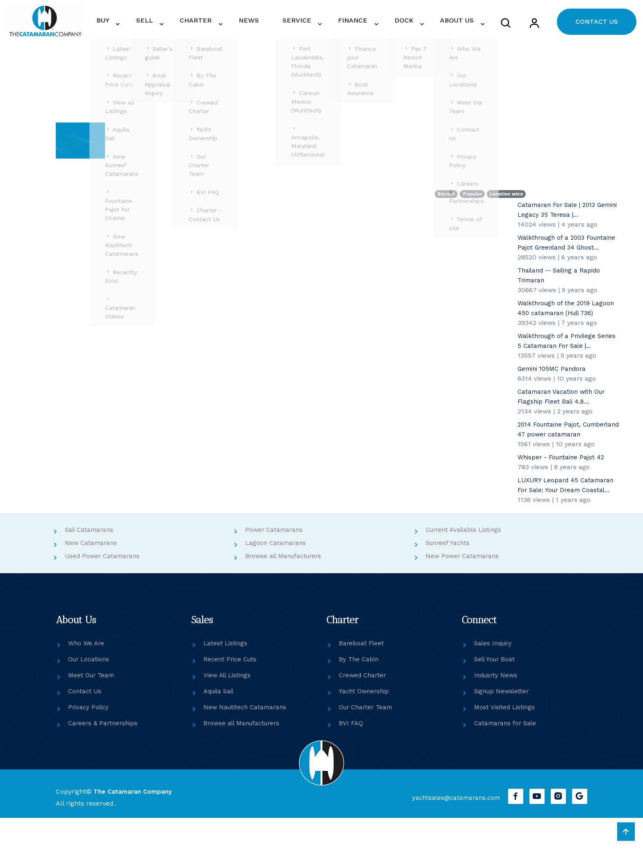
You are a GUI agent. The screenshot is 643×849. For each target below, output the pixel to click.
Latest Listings (226, 675)
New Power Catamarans (464, 587)
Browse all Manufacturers (286, 587)
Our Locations (90, 691)
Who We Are (87, 675)
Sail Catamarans (90, 561)
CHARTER (244, 27)
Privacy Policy (89, 738)
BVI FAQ (351, 754)
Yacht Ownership (365, 722)
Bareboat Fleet (362, 675)
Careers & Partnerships (104, 754)
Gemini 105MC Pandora (554, 390)
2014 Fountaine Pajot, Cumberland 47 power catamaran (553, 456)
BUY (167, 27)
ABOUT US (459, 27)
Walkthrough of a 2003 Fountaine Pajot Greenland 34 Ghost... (564, 259)
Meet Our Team (92, 707)
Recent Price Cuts (231, 691)
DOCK (414, 27)
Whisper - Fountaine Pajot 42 (563, 489)
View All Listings (228, 707)
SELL (200, 27)
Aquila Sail (220, 722)
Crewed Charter (364, 707)
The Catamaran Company (134, 823)
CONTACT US (596, 27)
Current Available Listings (466, 561)
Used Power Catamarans (104, 587)
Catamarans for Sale (506, 754)
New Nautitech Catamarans (247, 738)
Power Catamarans (275, 561)
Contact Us (85, 722)
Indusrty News (497, 707)
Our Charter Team (368, 738)
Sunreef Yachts (449, 574)
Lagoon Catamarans (277, 574)
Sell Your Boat (496, 691)
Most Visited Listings (506, 738)
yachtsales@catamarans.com (448, 829)
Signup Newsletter (503, 722)
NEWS (288, 27)
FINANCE (371, 27)
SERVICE (323, 27)
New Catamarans (92, 574)
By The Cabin (360, 691)
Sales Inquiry (494, 675)
